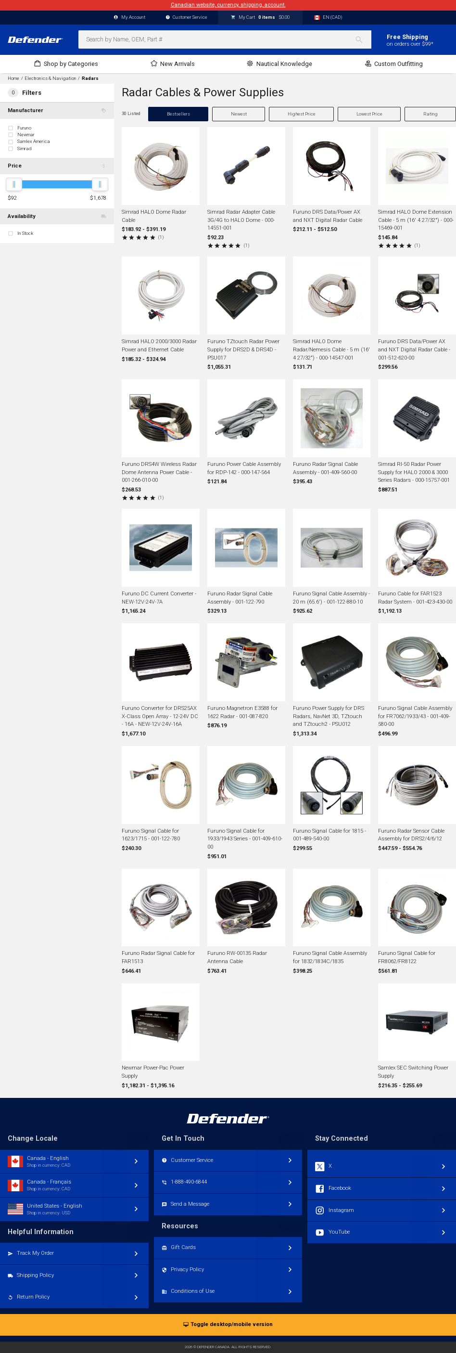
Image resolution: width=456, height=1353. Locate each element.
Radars (90, 78)
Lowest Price (369, 113)
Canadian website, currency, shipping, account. (228, 5)
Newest (239, 113)
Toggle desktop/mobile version (227, 1324)
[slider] (14, 184)
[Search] (363, 39)
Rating (430, 113)
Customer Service (186, 17)
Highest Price (302, 113)
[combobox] (224, 39)
